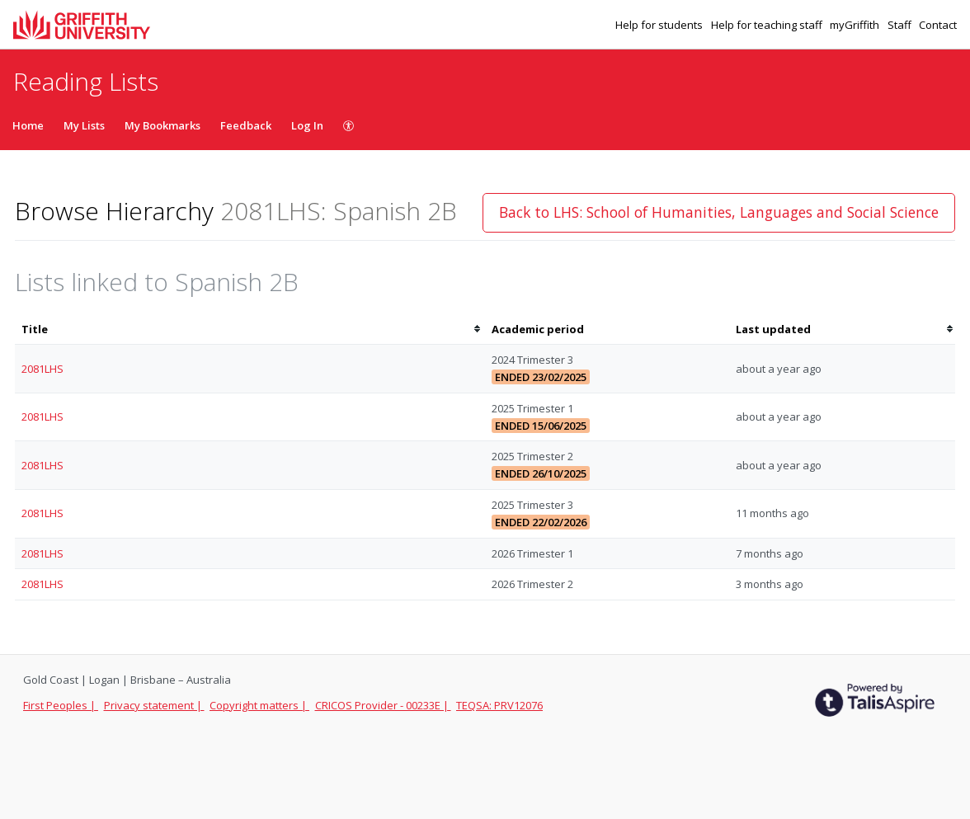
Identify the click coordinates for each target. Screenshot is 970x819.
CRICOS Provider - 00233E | (383, 705)
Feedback (245, 125)
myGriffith (856, 24)
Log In (307, 125)
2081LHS (42, 368)
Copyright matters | (259, 705)
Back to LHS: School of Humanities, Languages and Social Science (719, 212)
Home (28, 125)
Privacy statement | (154, 705)
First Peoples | (60, 705)
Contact (938, 24)
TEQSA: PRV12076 (499, 705)
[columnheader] (250, 329)
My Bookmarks (162, 125)
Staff (901, 24)
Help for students (660, 24)
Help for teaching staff (768, 24)
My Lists (84, 125)
